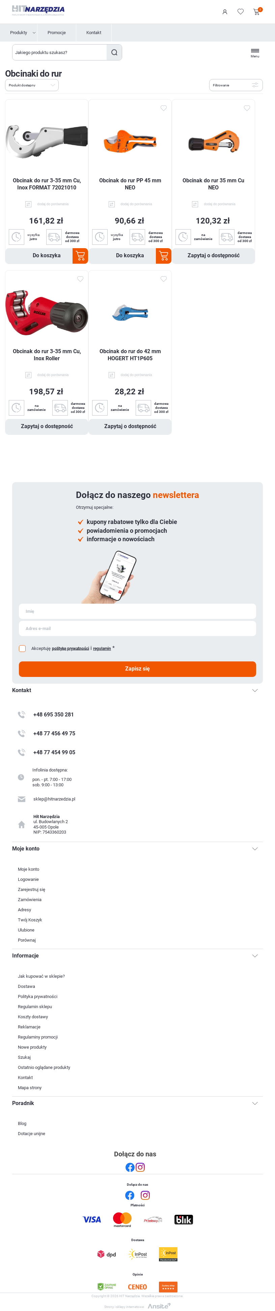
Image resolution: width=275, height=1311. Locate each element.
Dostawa (26, 986)
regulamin (102, 648)
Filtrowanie (221, 85)
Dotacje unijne (31, 1133)
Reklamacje (29, 1026)
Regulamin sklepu (35, 1006)
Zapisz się (137, 668)
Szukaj (114, 52)
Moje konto (28, 869)
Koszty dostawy (33, 1016)
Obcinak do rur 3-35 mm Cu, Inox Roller (47, 355)
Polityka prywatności (37, 996)
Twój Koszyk (30, 919)
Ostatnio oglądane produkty (44, 1067)
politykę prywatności (70, 648)
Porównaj (27, 940)
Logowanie (225, 12)
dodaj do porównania (53, 204)
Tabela (67, 84)
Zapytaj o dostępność (214, 255)
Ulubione (26, 930)
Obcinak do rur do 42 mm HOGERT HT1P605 (130, 355)
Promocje (57, 32)
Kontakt (93, 32)
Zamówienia (30, 899)
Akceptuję (41, 648)
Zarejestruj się (31, 889)
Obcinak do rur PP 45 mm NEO (130, 184)
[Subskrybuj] (137, 611)
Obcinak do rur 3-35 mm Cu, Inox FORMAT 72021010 (47, 184)
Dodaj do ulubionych (163, 108)
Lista (79, 84)
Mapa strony (30, 1087)
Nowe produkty (32, 1047)
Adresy (24, 909)
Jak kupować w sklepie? (41, 976)
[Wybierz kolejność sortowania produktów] (32, 85)
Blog (22, 1123)
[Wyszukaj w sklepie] (59, 52)
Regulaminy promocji (38, 1037)
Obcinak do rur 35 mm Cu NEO (213, 184)
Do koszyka (47, 255)
